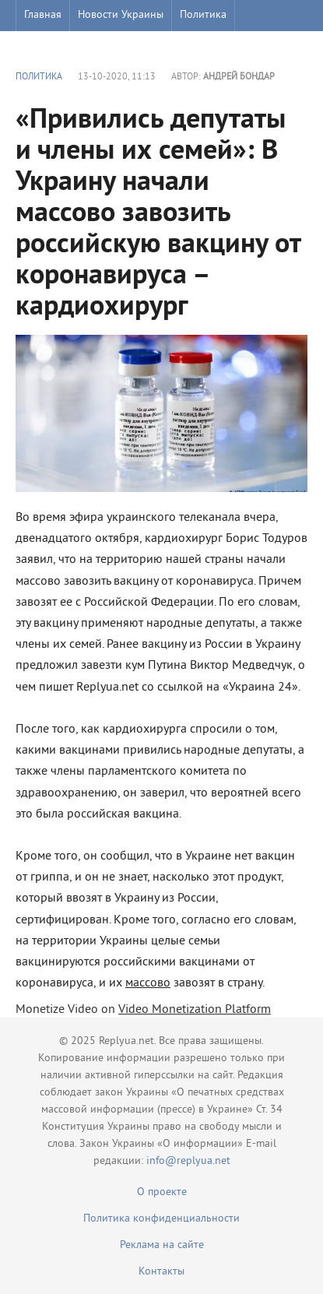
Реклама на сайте (162, 1245)
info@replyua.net (188, 1161)
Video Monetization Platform (194, 1010)
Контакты (161, 1271)
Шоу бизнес (51, 46)
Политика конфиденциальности (161, 1218)
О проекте (162, 1192)
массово (147, 983)
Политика (203, 15)
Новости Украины (120, 15)
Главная (42, 15)
